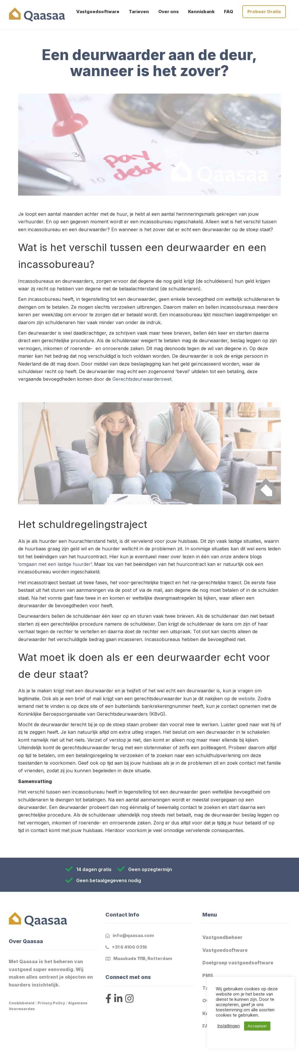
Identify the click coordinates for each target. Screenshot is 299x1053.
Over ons (168, 11)
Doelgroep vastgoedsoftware (237, 963)
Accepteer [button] (257, 1026)
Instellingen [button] (228, 1026)
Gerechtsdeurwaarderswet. (142, 379)
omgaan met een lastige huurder (55, 564)
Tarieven (139, 11)
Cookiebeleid (21, 1003)
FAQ (228, 11)
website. (247, 698)
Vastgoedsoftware (97, 11)
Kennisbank (201, 11)
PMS (207, 975)
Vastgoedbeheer (222, 937)
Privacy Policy (51, 1003)
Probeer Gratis (264, 11)
